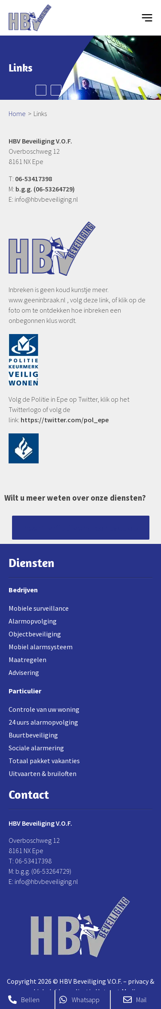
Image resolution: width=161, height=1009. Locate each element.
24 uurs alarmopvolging (43, 722)
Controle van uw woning (44, 709)
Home (17, 113)
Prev (41, 90)
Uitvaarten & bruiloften (42, 773)
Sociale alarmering (36, 747)
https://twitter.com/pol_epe (65, 419)
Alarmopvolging (33, 621)
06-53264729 (54, 189)
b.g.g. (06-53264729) (43, 871)
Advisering (24, 672)
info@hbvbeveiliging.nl (46, 199)
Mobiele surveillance (39, 608)
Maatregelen (27, 659)
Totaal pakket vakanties (44, 760)
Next (56, 90)
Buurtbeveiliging (33, 735)
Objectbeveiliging (35, 634)
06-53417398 (33, 178)
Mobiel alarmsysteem (41, 646)
